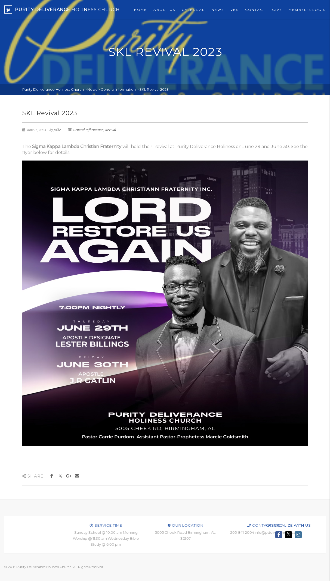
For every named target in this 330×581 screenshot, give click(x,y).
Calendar (193, 10)
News (218, 10)
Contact (255, 10)
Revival (110, 130)
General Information (88, 130)
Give (277, 10)
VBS (234, 10)
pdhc (57, 130)
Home (140, 10)
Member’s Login (307, 10)
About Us (164, 10)
